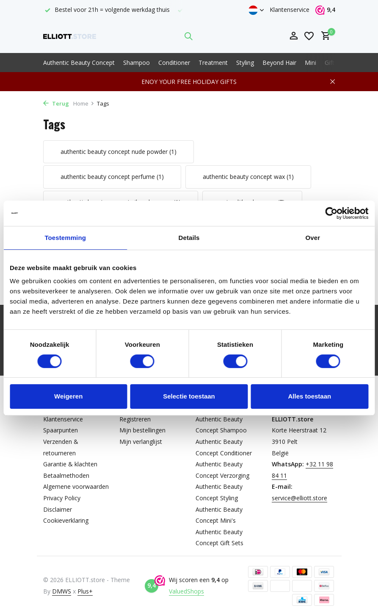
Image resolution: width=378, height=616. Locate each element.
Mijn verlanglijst (140, 442)
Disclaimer (57, 509)
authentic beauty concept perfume (112, 177)
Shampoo (136, 63)
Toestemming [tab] (65, 237)
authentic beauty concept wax (248, 177)
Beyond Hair (279, 63)
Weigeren (68, 396)
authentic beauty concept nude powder (119, 152)
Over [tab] (313, 237)
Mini (310, 63)
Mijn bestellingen (142, 430)
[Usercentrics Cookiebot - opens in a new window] (331, 213)
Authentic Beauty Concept (79, 63)
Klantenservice (289, 10)
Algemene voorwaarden (76, 486)
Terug (56, 103)
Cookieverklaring (65, 520)
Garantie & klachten (70, 464)
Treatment (213, 63)
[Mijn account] (294, 36)
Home (83, 103)
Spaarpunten (60, 430)
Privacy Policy (61, 498)
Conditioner (174, 63)
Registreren (135, 419)
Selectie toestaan (189, 396)
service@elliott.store (299, 498)
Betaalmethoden (66, 475)
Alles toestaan (309, 396)
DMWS (61, 591)
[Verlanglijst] (309, 36)
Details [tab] (189, 237)
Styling (245, 63)
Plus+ (85, 591)
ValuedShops (186, 591)
